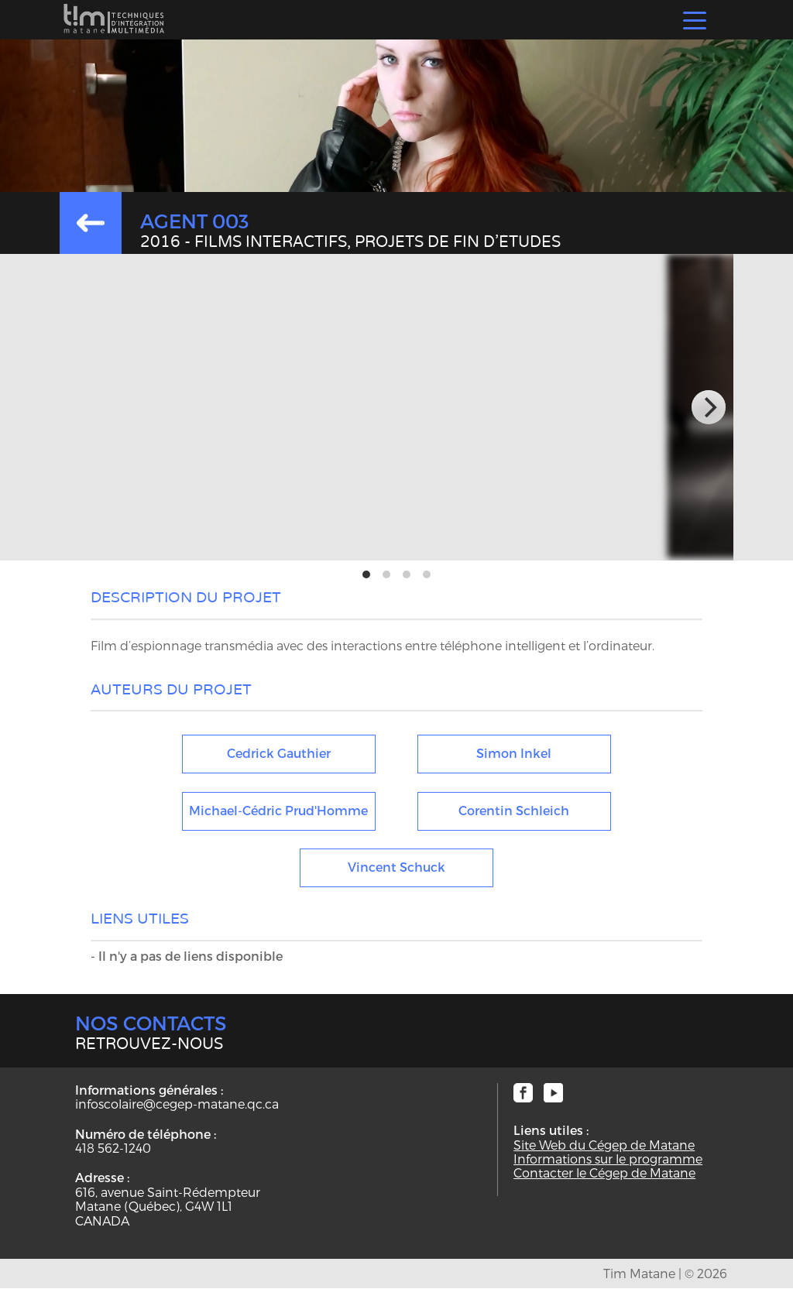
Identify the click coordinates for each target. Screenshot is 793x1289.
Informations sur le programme (607, 1159)
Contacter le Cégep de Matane (604, 1173)
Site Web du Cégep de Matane (604, 1145)
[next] (709, 407)
